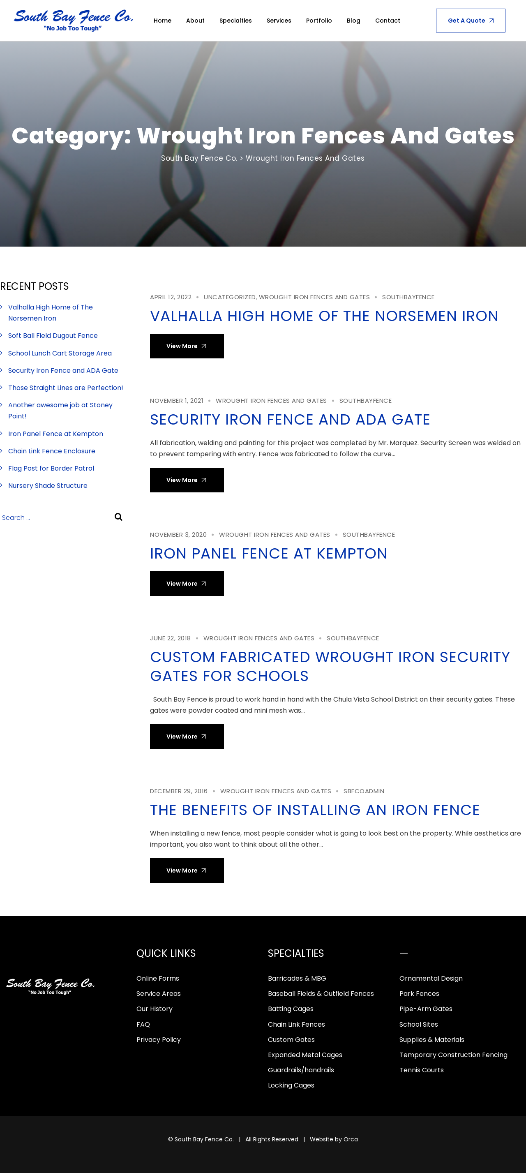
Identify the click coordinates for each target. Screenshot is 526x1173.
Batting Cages (291, 1009)
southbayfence (408, 297)
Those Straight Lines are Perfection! (65, 388)
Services (279, 20)
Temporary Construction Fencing (453, 1055)
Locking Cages (291, 1085)
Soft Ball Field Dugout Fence (53, 335)
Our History (154, 1009)
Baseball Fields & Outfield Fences (321, 993)
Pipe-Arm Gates (425, 1009)
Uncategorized (230, 297)
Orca (351, 1139)
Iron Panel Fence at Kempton (269, 553)
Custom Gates (291, 1039)
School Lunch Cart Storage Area (60, 353)
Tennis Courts (421, 1070)
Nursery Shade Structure (48, 485)
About (195, 20)
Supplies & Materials (431, 1039)
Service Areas (158, 993)
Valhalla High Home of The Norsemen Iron (324, 315)
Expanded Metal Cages (305, 1055)
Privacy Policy (158, 1039)
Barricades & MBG (297, 978)
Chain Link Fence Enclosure (51, 451)
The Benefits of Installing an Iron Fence (315, 809)
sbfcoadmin (364, 791)
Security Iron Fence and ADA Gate (290, 419)
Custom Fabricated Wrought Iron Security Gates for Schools (330, 666)
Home (162, 20)
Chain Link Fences (296, 1024)
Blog (353, 20)
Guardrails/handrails (301, 1070)
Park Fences (419, 993)
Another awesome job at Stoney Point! (60, 410)
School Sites (418, 1024)
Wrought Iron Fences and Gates (314, 297)
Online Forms (157, 978)
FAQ (143, 1024)
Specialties (235, 20)
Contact (387, 20)
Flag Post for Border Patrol (51, 468)
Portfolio (319, 20)
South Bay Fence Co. (204, 1139)
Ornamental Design (431, 978)
